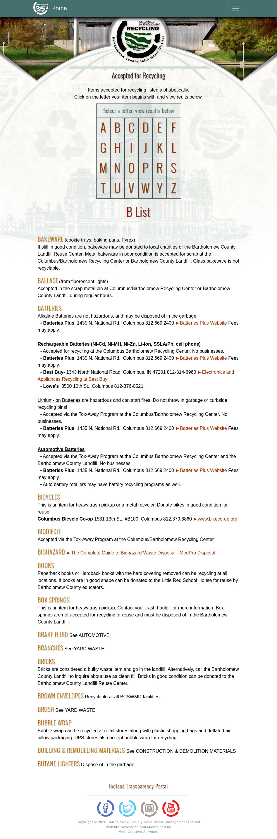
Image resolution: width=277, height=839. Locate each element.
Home (50, 8)
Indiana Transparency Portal (138, 786)
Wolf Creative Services (138, 831)
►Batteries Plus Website (201, 323)
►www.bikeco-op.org (215, 518)
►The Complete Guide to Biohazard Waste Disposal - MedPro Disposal (140, 552)
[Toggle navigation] (236, 8)
